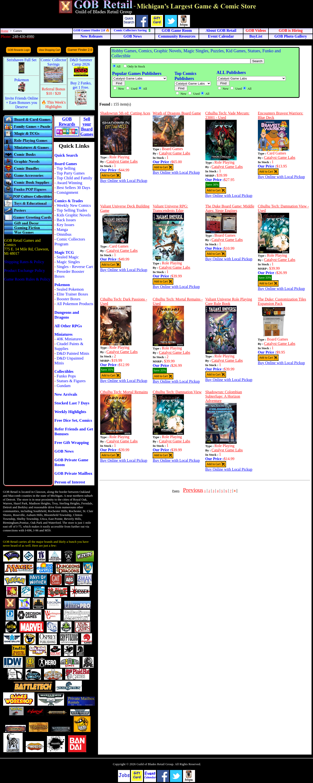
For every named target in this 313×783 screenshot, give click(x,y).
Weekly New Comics (74, 205)
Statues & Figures (71, 381)
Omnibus (64, 234)
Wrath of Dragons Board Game (177, 113)
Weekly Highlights (70, 411)
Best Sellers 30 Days (73, 187)
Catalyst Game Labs (122, 161)
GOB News (64, 451)
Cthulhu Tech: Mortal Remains (124, 392)
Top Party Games (71, 173)
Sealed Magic (68, 257)
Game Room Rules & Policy (27, 279)
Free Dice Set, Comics (73, 420)
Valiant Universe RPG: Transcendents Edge (170, 208)
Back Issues (66, 220)
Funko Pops (66, 376)
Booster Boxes (68, 299)
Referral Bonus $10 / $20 (53, 91)
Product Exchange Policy (24, 270)
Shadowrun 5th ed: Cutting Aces (125, 113)
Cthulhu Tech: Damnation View (177, 392)
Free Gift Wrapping (71, 442)
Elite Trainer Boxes (72, 294)
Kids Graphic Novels (74, 215)
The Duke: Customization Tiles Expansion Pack (282, 301)
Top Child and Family (74, 178)
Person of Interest (69, 482)
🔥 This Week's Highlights (53, 104)
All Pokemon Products (75, 303)
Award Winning (69, 183)
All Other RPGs (68, 326)
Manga (62, 229)
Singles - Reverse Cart (75, 266)
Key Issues (65, 224)
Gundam (64, 385)
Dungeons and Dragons (66, 315)
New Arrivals (65, 394)
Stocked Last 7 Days (71, 403)
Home (4, 31)
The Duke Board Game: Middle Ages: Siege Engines (229, 208)
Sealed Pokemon (70, 289)
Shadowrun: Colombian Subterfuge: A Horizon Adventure (223, 396)
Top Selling (66, 168)
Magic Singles (68, 262)
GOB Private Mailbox (73, 473)
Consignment (67, 192)
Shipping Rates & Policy (24, 262)
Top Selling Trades (72, 210)
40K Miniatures (69, 339)
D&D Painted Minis (73, 353)
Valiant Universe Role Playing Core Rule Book (228, 301)
